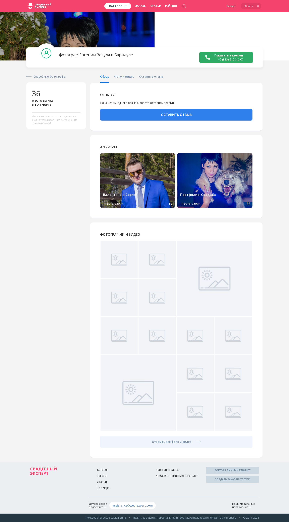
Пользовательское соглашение (105, 517)
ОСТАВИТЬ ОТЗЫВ (176, 115)
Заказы (140, 6)
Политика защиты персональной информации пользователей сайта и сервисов (184, 517)
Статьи (155, 6)
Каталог (102, 470)
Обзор (104, 76)
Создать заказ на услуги (232, 479)
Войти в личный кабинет (233, 470)
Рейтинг (171, 6)
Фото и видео (124, 76)
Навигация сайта (167, 470)
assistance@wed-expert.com (132, 505)
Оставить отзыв (151, 76)
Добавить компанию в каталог (177, 476)
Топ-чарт (103, 488)
